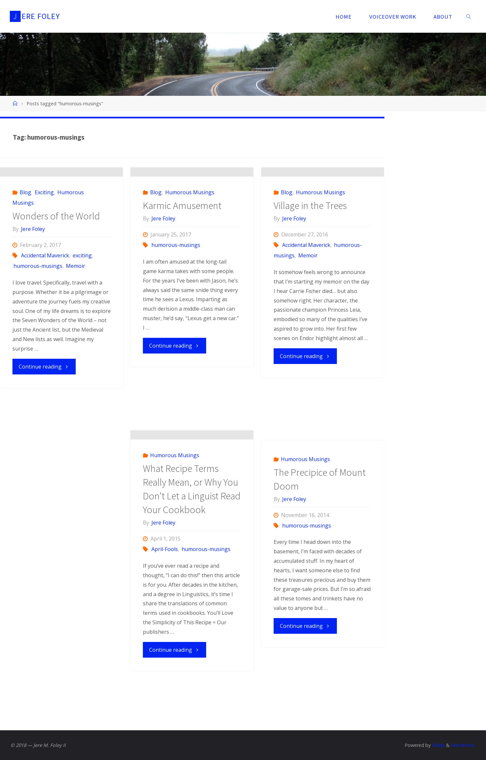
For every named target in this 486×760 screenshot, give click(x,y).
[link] (468, 16)
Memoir (75, 317)
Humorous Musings (189, 248)
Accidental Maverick (45, 307)
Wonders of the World (56, 268)
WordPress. (463, 745)
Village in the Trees (310, 261)
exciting (82, 307)
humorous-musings (37, 317)
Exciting (44, 244)
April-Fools (164, 601)
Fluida (438, 745)
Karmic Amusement (182, 261)
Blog (25, 244)
